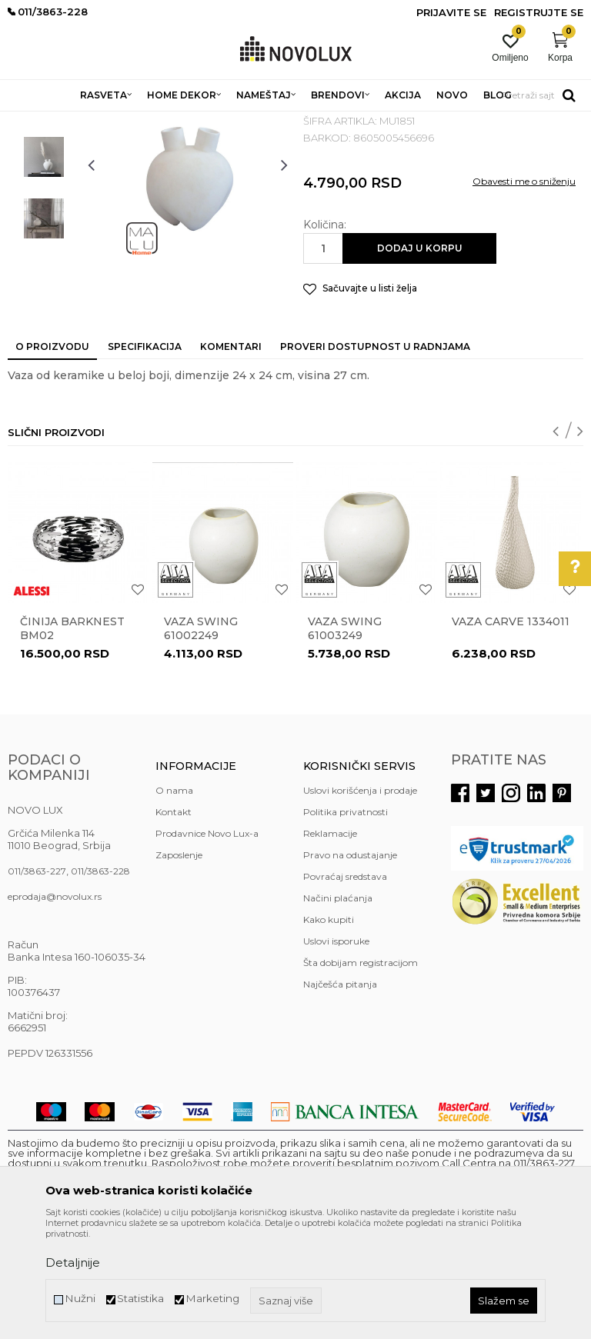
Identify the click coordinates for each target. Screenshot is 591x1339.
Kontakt (173, 923)
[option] (43, 207)
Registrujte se (538, 12)
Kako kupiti (328, 1031)
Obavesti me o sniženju (524, 292)
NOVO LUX (33, 121)
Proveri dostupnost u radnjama (375, 458)
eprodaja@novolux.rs (55, 1008)
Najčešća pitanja (340, 1095)
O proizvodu (52, 458)
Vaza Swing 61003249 (345, 740)
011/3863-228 (100, 982)
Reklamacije (330, 945)
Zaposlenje (178, 966)
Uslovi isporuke (336, 1052)
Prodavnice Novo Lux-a (207, 945)
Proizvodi (90, 121)
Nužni (80, 1298)
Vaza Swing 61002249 (201, 740)
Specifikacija (145, 458)
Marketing (212, 1298)
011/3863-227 (37, 982)
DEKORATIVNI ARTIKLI (252, 121)
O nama (174, 902)
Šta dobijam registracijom (360, 1074)
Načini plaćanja (337, 1009)
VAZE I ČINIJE (345, 121)
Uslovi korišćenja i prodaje (360, 902)
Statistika (140, 1298)
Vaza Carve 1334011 (510, 733)
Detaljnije (72, 1262)
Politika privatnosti (345, 923)
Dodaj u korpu (419, 359)
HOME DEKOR (156, 121)
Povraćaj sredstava (345, 988)
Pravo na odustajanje (350, 966)
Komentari (231, 458)
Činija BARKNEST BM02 (72, 740)
